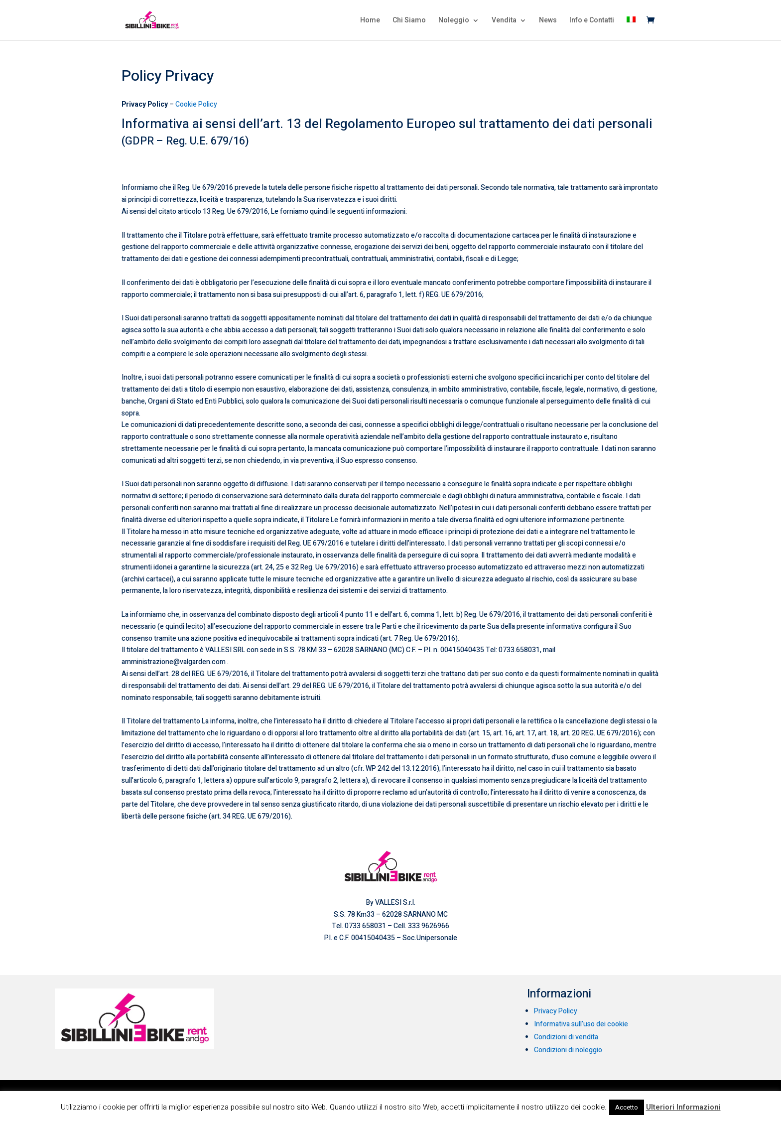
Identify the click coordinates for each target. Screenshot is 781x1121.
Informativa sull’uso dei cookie (581, 1024)
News (548, 21)
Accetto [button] (626, 1107)
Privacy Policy (555, 1011)
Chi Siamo (409, 21)
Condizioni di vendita (566, 1037)
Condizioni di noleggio (568, 1050)
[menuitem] (631, 28)
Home (370, 21)
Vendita (504, 21)
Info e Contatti (591, 21)
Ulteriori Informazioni (683, 1107)
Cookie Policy (196, 104)
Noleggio (453, 21)
